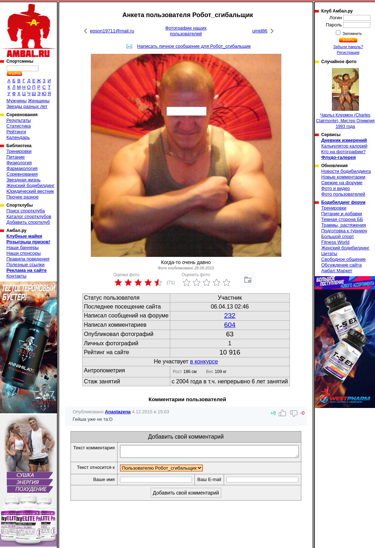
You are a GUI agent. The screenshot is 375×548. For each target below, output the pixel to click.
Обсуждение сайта (341, 265)
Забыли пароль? (348, 47)
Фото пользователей (343, 194)
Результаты (18, 120)
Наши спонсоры (23, 253)
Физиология (19, 162)
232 (229, 315)
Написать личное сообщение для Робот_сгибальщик (194, 46)
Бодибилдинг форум (343, 202)
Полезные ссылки (25, 264)
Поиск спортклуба (25, 210)
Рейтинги (16, 131)
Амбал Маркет (336, 270)
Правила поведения (28, 259)
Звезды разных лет (26, 106)
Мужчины (16, 100)
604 (229, 325)
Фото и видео (335, 188)
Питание (15, 157)
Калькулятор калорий (344, 146)
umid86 (259, 30)
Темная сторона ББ (342, 219)
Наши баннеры (22, 247)
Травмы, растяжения (343, 225)
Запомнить (352, 33)
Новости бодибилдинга (346, 171)
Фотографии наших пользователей (186, 30)
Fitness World (335, 242)
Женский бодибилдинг (30, 185)
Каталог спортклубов (28, 216)
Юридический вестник (30, 191)
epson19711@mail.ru (112, 30)
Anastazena (118, 411)
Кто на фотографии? (343, 151)
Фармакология (21, 168)
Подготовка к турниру (344, 230)
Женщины (39, 100)
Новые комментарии (343, 177)
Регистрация (348, 52)
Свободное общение (343, 259)
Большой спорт (337, 236)
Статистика (18, 126)
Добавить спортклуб (28, 222)
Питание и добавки (341, 213)
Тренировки (18, 151)
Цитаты (329, 253)
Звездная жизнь (23, 179)
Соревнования (22, 174)
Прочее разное (22, 197)
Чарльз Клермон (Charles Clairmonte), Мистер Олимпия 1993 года (345, 98)
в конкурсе (204, 361)
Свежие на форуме (342, 182)
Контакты (16, 276)
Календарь (18, 137)
